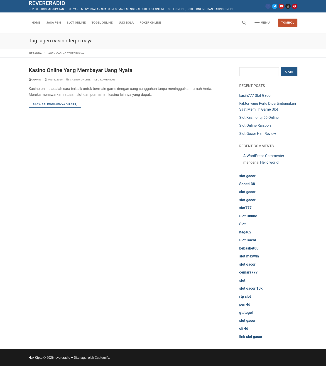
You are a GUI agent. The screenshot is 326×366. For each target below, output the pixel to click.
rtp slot (245, 296)
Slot (242, 224)
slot (242, 280)
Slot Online (248, 216)
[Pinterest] (294, 6)
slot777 (245, 208)
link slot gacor (250, 336)
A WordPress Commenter (263, 156)
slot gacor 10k (251, 288)
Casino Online (78, 79)
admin (35, 79)
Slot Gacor (247, 240)
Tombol (287, 22)
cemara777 (248, 272)
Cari (289, 71)
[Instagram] (288, 6)
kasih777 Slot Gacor (255, 95)
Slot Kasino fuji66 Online (259, 117)
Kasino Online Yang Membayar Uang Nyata (81, 70)
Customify (102, 357)
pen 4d (244, 304)
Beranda (35, 53)
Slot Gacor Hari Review (257, 133)
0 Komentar (104, 79)
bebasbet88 (249, 248)
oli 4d (243, 328)
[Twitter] (274, 6)
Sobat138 (247, 184)
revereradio (47, 3)
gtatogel (246, 312)
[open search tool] (244, 23)
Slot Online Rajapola (255, 125)
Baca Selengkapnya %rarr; (55, 104)
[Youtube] (281, 6)
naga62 (245, 232)
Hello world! (269, 162)
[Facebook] (268, 6)
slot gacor (247, 176)
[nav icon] (262, 22)
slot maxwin (249, 256)
